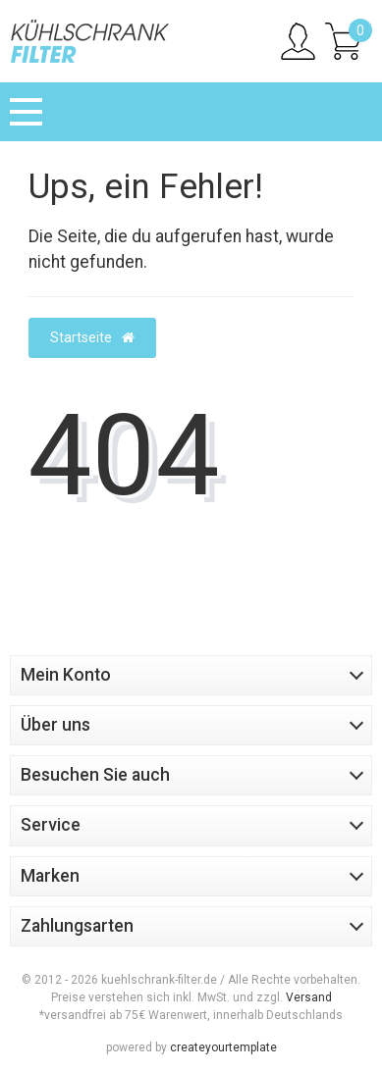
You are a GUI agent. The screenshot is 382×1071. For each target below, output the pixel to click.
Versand (309, 997)
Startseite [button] (92, 337)
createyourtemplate (223, 1047)
